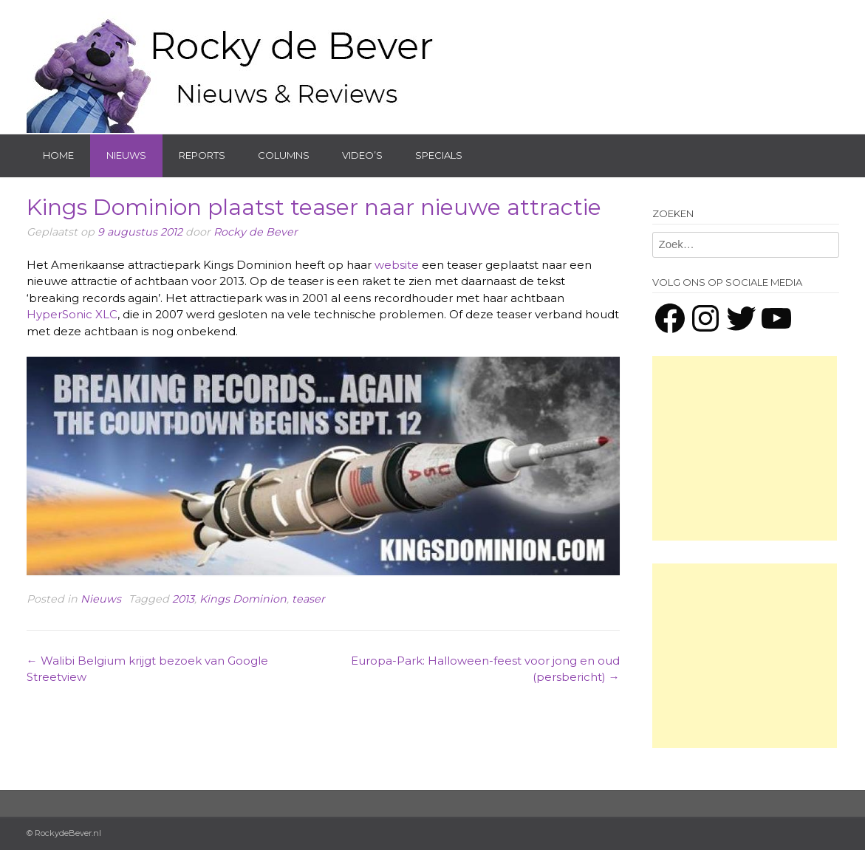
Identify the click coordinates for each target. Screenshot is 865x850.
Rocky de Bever (255, 232)
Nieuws (126, 155)
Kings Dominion (243, 599)
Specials (438, 155)
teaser (308, 599)
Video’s (362, 155)
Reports (202, 155)
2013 (183, 599)
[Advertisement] (744, 448)
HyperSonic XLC (72, 314)
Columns (284, 155)
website (397, 265)
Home (58, 155)
